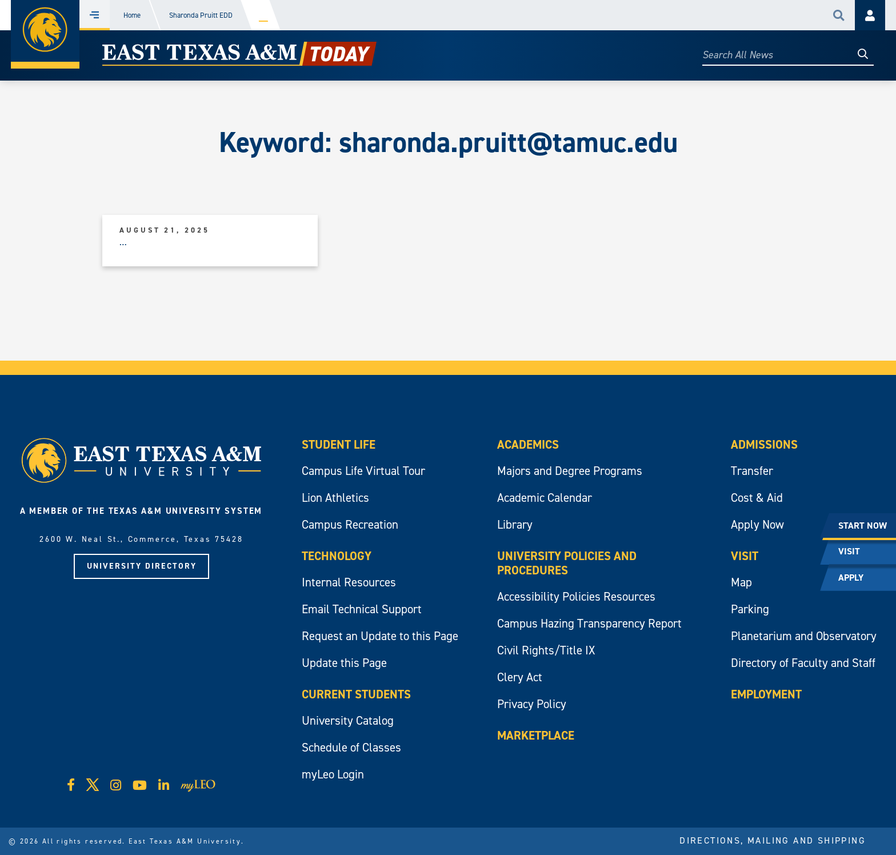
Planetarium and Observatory (804, 636)
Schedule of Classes (351, 748)
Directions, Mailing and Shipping (772, 840)
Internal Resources (349, 582)
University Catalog (348, 721)
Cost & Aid (757, 498)
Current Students (356, 694)
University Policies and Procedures (567, 563)
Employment (766, 694)
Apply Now (757, 525)
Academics (528, 445)
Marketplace (535, 736)
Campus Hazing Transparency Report (589, 624)
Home (132, 15)
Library (515, 525)
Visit (744, 556)
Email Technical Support (362, 609)
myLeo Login (333, 774)
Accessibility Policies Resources (576, 597)
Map (741, 582)
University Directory (142, 566)
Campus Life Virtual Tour (363, 471)
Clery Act (519, 677)
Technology (336, 556)
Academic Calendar (544, 498)
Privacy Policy (531, 704)
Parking (750, 609)
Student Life (338, 445)
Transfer (752, 471)
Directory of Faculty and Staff (803, 663)
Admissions (764, 445)
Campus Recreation (350, 525)
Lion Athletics (335, 498)
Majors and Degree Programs (569, 471)
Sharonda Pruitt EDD (201, 15)
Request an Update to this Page (380, 636)
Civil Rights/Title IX (546, 650)
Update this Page (344, 663)
